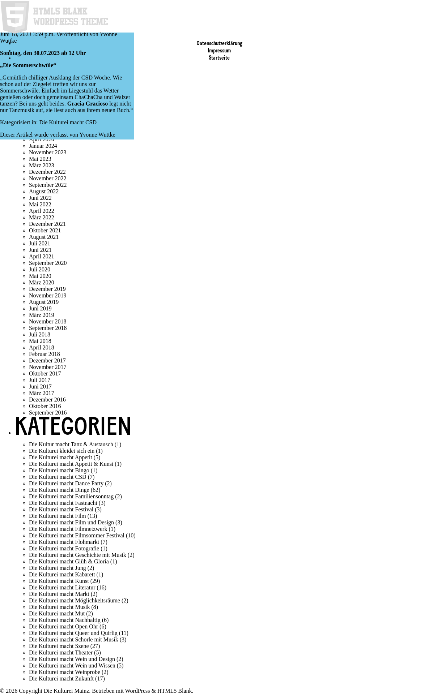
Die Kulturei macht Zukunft (61, 678)
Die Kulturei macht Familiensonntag (71, 496)
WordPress (137, 691)
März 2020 (41, 282)
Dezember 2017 (47, 360)
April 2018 (41, 347)
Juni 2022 (40, 198)
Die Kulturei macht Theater (61, 652)
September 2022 (48, 185)
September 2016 (48, 412)
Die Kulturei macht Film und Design (71, 522)
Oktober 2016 (45, 406)
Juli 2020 (39, 269)
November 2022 (48, 178)
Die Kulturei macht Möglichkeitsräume (74, 600)
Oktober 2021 (45, 230)
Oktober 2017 (45, 373)
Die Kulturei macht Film (57, 516)
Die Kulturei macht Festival (61, 509)
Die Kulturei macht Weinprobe (64, 672)
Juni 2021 (40, 250)
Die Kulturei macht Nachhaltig (65, 620)
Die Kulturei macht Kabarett (62, 574)
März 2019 (41, 315)
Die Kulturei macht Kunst (59, 581)
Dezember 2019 (47, 289)
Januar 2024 (43, 146)
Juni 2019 (40, 308)
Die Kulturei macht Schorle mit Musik (73, 639)
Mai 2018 (40, 341)
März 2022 (41, 217)
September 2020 (48, 263)
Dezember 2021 (47, 224)
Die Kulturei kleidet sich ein (61, 451)
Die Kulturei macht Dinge (59, 490)
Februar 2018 (44, 354)
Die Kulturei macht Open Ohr (63, 626)
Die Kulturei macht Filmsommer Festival (76, 535)
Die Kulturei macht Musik (59, 607)
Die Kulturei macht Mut (57, 613)
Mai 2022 (40, 204)
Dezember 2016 (47, 399)
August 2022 (44, 191)
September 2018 (48, 328)
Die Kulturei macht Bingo (59, 470)
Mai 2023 (40, 159)
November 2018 (48, 321)
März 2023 (41, 165)
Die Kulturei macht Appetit (60, 457)
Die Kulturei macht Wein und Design (72, 659)
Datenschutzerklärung (219, 44)
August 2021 (44, 237)
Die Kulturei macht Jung (57, 568)
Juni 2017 (40, 386)
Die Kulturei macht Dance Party (66, 483)
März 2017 (41, 393)
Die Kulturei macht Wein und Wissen (72, 665)
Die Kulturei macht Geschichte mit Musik (77, 555)
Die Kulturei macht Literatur (62, 587)
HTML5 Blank (174, 691)
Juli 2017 (39, 380)
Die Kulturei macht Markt (59, 594)
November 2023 (48, 152)
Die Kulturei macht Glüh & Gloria (69, 561)
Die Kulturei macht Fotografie (64, 548)
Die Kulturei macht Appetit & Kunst (71, 464)
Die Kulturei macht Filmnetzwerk (68, 529)
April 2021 (41, 256)
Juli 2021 (39, 243)
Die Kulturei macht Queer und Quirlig (73, 633)
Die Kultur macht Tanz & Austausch (71, 444)
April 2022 (41, 211)
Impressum (219, 51)
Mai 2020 (40, 276)
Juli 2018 (39, 334)
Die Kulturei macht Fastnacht (63, 503)
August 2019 (44, 302)
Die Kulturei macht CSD (68, 122)
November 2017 (48, 367)
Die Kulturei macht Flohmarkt (64, 542)
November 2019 (48, 295)
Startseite (219, 58)
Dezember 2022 (47, 172)
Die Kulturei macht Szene (59, 646)
